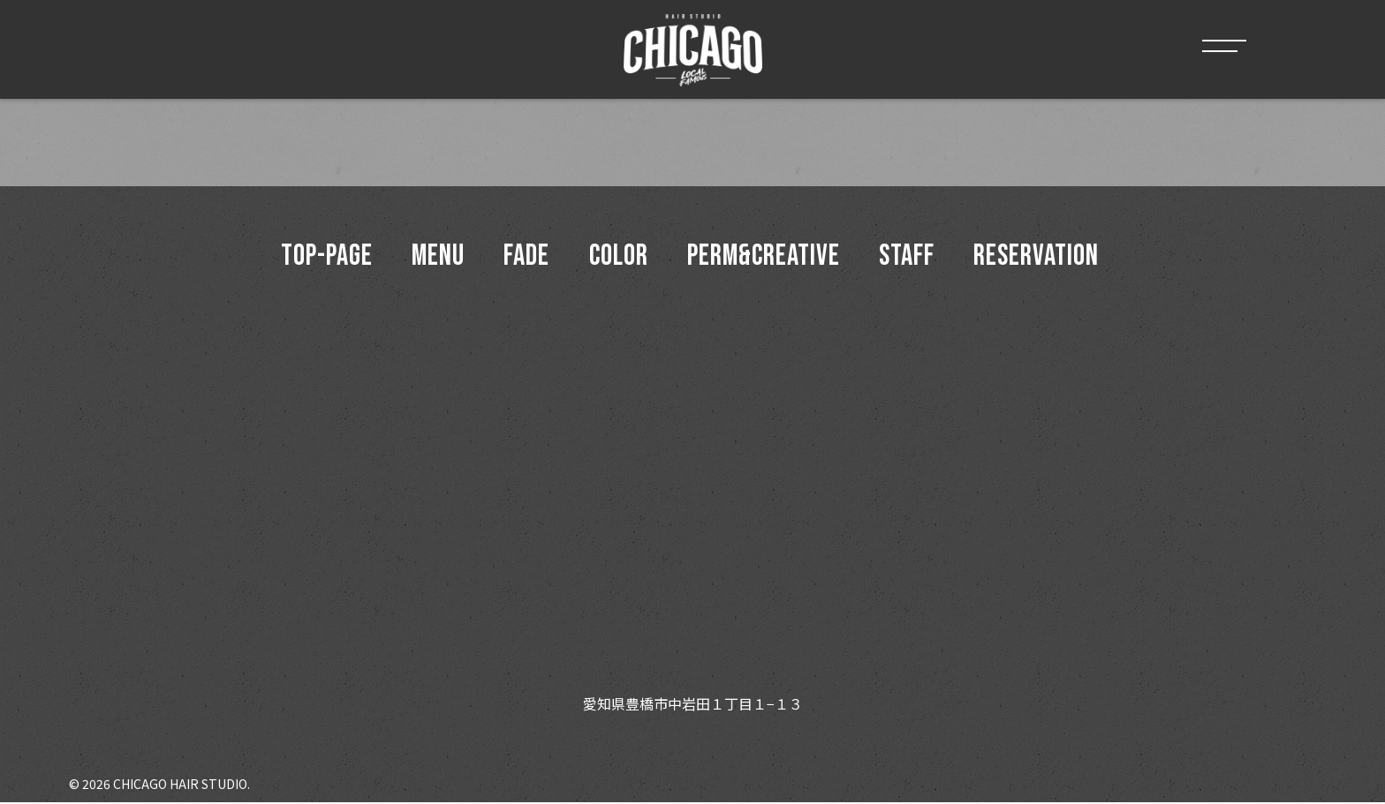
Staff (910, 257)
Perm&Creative (765, 257)
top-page (321, 257)
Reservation (1042, 257)
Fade (525, 257)
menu (434, 257)
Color (618, 257)
